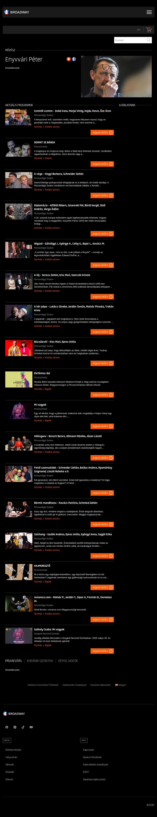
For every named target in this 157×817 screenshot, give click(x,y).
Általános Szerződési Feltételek (43, 685)
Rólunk (9, 779)
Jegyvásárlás (100, 132)
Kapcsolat (88, 749)
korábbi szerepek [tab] (40, 661)
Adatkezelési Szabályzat (74, 685)
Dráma (48, 158)
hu (138, 29)
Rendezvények (13, 749)
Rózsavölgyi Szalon (43, 115)
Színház (38, 126)
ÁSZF (86, 772)
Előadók (9, 772)
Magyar (120, 685)
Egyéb (48, 389)
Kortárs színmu (52, 126)
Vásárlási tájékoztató (100, 685)
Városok (9, 764)
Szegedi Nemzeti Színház (46, 633)
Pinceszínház (40, 146)
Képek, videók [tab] (68, 661)
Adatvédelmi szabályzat (95, 764)
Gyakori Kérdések (92, 757)
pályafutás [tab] (13, 661)
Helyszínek (11, 757)
